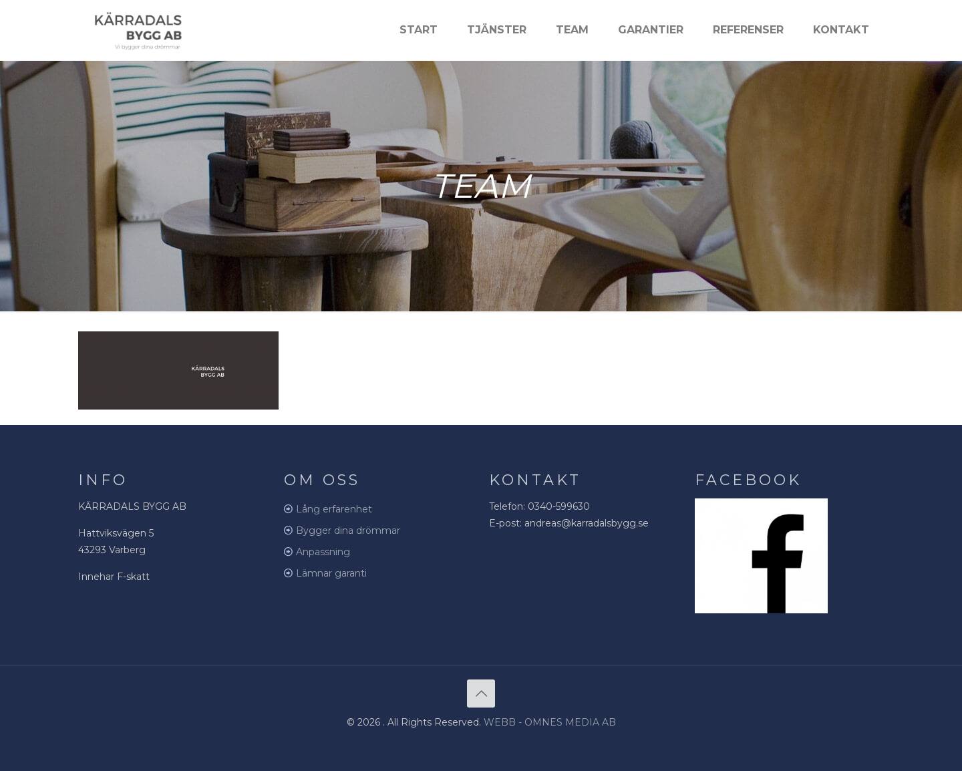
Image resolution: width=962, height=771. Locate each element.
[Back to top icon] (481, 693)
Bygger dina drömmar (348, 530)
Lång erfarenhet (334, 509)
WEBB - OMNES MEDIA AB (550, 722)
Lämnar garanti (331, 573)
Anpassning (323, 552)
